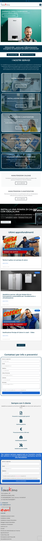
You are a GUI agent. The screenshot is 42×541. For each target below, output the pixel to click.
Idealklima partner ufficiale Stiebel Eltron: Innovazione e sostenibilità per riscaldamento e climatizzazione (19, 296)
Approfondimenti (5, 532)
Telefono (4, 368)
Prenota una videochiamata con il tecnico (10, 530)
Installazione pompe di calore (7, 516)
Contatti (2, 528)
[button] (40, 5)
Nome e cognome (6, 359)
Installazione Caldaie (5, 518)
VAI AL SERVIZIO (21, 183)
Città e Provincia (6, 373)
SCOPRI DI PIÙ (21, 86)
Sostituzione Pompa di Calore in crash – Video (18, 332)
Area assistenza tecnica (6, 539)
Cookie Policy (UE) (5, 534)
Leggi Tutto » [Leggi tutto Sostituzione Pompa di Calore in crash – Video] (5, 335)
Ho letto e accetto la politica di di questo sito (14, 390)
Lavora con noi (4, 526)
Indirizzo (4, 377)
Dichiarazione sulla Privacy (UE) (8, 537)
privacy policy (17, 390)
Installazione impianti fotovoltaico (8, 520)
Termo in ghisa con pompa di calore (15, 260)
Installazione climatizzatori (7, 524)
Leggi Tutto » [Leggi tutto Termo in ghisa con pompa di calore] (5, 263)
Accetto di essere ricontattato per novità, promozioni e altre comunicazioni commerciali (20, 478)
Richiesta (4, 382)
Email (3, 363)
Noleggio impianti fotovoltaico (8, 522)
